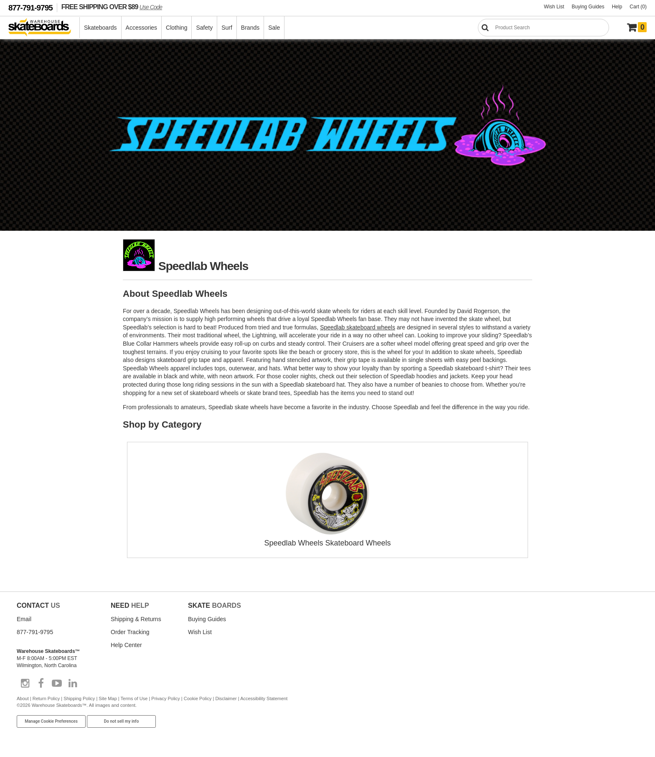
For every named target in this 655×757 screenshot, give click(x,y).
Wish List (554, 7)
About (23, 698)
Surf (226, 27)
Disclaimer (225, 698)
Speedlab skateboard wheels (357, 327)
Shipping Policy (79, 698)
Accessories (141, 27)
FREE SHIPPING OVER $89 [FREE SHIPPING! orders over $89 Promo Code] (111, 6)
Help (617, 7)
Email (24, 619)
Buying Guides (588, 7)
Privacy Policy (165, 698)
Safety (204, 27)
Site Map (108, 698)
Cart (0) (638, 7)
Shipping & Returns (136, 619)
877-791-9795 (30, 7)
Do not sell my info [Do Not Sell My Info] (121, 721)
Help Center (126, 645)
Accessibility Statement (263, 698)
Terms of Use (134, 698)
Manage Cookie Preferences (51, 721)
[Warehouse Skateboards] (44, 27)
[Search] (543, 27)
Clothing (176, 27)
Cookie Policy (198, 698)
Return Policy (46, 698)
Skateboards (100, 27)
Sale (274, 27)
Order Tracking (130, 632)
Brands (250, 27)
